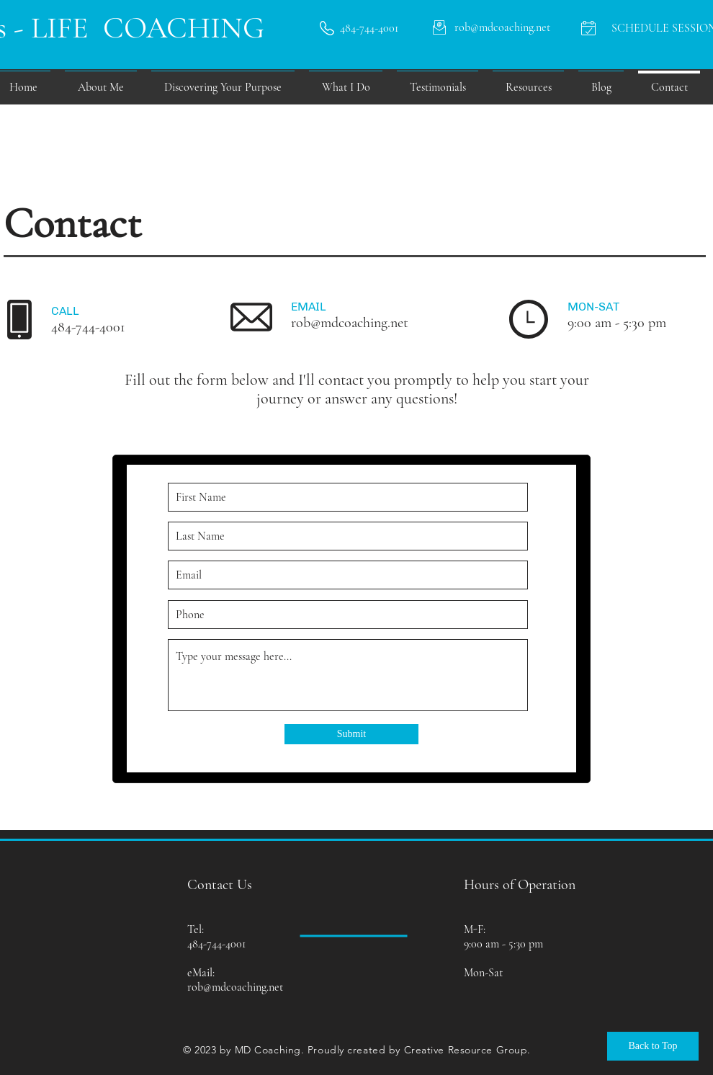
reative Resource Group (469, 1049)
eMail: (201, 972)
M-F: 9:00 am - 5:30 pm (503, 936)
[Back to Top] (653, 1046)
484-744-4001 (88, 327)
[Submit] (351, 734)
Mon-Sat (483, 972)
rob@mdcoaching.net (349, 322)
